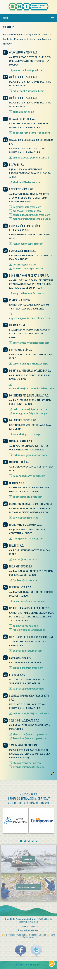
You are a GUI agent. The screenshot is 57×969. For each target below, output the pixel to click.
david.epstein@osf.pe (25, 517)
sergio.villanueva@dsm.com (29, 293)
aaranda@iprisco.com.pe (27, 434)
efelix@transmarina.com (27, 763)
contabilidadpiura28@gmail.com (31, 215)
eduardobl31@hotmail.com (28, 91)
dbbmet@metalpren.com (27, 496)
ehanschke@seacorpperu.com (30, 734)
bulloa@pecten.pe (23, 112)
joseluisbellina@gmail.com (28, 70)
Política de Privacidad (13, 931)
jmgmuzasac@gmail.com (27, 207)
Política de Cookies (35, 931)
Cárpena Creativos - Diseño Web (29, 965)
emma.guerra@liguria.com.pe (30, 413)
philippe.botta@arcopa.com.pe (31, 157)
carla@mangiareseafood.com (30, 455)
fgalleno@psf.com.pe (25, 580)
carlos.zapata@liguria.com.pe (30, 409)
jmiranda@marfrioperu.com (29, 476)
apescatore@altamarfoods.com (31, 132)
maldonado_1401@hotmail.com (31, 713)
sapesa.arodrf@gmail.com (28, 667)
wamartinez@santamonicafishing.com (31, 388)
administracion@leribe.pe (28, 268)
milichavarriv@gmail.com (27, 211)
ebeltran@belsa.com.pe (27, 182)
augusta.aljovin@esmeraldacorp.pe (30, 318)
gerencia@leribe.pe (24, 264)
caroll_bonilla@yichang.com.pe (30, 363)
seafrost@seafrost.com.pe (28, 688)
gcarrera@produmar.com (27, 650)
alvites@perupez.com (25, 559)
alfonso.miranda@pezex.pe (29, 767)
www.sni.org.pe (28, 922)
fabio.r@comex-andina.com (29, 629)
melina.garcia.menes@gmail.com (32, 218)
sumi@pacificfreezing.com (28, 538)
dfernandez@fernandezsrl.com (31, 342)
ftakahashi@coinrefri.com (28, 243)
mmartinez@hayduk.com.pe (29, 601)
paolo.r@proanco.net (25, 626)
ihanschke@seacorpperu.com (30, 738)
